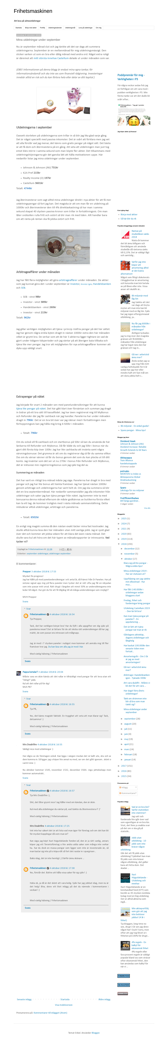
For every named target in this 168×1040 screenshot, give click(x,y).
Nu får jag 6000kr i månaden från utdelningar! (141, 326)
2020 (124, 534)
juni (126, 734)
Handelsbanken (102, 284)
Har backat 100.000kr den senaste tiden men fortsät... (136, 648)
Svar (28, 609)
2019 (124, 539)
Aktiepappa (126, 458)
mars (127, 749)
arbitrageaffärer (68, 280)
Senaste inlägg (24, 999)
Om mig (98, 28)
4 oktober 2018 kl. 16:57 (62, 791)
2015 (124, 776)
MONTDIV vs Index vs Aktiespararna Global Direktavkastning (130, 477)
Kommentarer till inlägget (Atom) (50, 1013)
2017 (124, 766)
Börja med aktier (30, 28)
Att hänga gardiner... (130, 501)
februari (128, 754)
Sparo (123, 488)
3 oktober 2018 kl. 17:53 (44, 571)
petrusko (124, 471)
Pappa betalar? (30, 672)
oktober (128, 559)
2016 (124, 771)
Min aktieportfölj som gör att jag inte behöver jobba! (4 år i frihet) (135, 914)
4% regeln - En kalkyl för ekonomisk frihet (140, 945)
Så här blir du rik (128, 219)
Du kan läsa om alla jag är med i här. (65, 647)
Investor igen (86, 284)
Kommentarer (127, 793)
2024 (124, 524)
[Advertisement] (63, 372)
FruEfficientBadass (129, 498)
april (126, 744)
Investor (75, 284)
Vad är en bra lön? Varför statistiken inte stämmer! (140, 810)
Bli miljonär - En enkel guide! (135, 426)
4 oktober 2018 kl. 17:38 (62, 868)
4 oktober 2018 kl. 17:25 (57, 826)
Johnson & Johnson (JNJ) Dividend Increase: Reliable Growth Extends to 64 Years (133, 447)
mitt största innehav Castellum (51, 58)
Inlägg (123, 787)
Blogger (95, 1033)
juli (126, 729)
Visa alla (147, 508)
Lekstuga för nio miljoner (132, 490)
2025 (124, 518)
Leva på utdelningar (85, 28)
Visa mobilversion (63, 1005)
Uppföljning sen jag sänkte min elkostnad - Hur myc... (137, 582)
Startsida (18, 28)
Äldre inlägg (104, 999)
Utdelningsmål (70, 28)
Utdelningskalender (55, 28)
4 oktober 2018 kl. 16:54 (62, 614)
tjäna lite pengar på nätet (31, 408)
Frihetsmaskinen (33, 11)
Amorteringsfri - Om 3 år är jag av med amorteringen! (136, 659)
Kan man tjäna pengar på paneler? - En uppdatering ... (136, 619)
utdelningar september (60, 554)
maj (126, 739)
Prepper (27, 571)
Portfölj (42, 28)
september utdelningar (37, 554)
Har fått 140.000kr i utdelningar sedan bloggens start (133, 592)
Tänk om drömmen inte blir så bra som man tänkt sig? (135, 701)
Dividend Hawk (127, 441)
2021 (124, 529)
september (130, 719)
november (129, 554)
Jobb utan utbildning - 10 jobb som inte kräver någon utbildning (133, 844)
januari (128, 759)
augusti (128, 724)
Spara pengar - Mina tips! (133, 430)
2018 (124, 544)
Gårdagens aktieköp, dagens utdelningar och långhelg (136, 638)
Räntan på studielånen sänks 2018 (140, 234)
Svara (25, 601)
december (129, 549)
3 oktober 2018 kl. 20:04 (50, 672)
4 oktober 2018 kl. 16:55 (62, 704)
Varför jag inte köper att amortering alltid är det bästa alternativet (135, 268)
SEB (23, 287)
